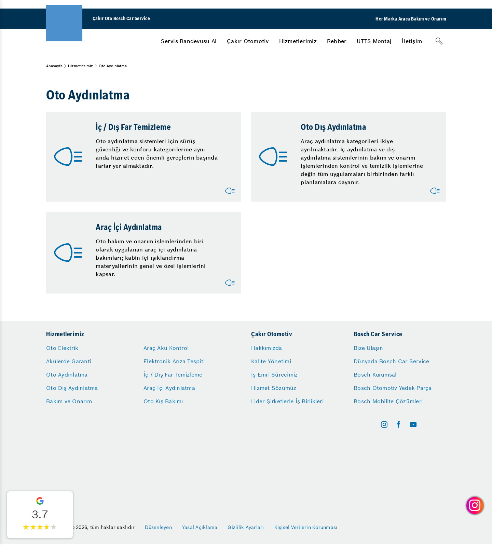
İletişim (412, 41)
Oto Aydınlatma (67, 374)
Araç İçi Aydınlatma (169, 387)
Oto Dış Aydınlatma (72, 387)
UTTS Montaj (374, 41)
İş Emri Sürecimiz (274, 374)
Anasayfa (54, 66)
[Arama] (439, 41)
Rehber (337, 41)
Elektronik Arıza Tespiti (174, 361)
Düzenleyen (158, 527)
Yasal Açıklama (200, 527)
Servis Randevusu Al (189, 41)
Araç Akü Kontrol (166, 347)
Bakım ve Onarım (69, 401)
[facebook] (398, 424)
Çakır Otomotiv (248, 41)
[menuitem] (189, 41)
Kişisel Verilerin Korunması (306, 527)
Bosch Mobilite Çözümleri (388, 401)
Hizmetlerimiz (298, 41)
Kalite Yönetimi (271, 361)
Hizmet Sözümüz (274, 387)
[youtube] (413, 424)
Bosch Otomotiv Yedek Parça (393, 387)
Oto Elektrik (62, 347)
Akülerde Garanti (68, 361)
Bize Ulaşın (368, 347)
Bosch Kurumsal (375, 374)
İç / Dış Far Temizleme (173, 374)
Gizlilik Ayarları (246, 527)
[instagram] (384, 424)
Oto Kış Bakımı (163, 401)
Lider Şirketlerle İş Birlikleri (287, 401)
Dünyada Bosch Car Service (391, 361)
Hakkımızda (266, 347)
